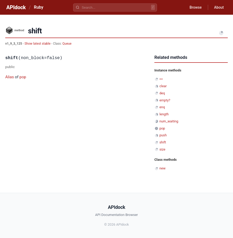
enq (162, 107)
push (163, 135)
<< (161, 79)
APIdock (16, 7)
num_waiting (168, 121)
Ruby (38, 7)
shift (162, 142)
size (162, 149)
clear (163, 86)
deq (162, 93)
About (219, 7)
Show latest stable (38, 43)
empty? (164, 100)
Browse (195, 7)
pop (22, 77)
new (162, 168)
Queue (67, 43)
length (164, 114)
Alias (9, 77)
